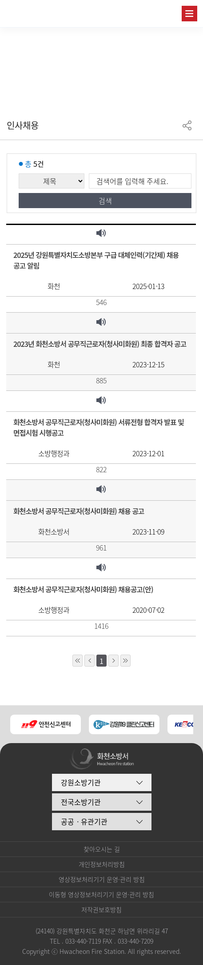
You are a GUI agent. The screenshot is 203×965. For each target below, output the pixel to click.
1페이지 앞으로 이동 (89, 661)
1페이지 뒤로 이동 (113, 661)
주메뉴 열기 (189, 13)
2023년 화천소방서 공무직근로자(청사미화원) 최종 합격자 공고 (100, 343)
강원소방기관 (81, 782)
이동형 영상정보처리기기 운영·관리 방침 (101, 894)
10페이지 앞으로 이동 (77, 661)
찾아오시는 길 (102, 848)
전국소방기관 (81, 801)
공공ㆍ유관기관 (84, 821)
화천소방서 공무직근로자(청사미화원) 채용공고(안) (83, 589)
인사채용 (23, 125)
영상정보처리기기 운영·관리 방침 (102, 879)
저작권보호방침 (101, 909)
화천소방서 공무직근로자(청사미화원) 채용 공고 (78, 511)
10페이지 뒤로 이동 (125, 661)
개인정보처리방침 (102, 864)
